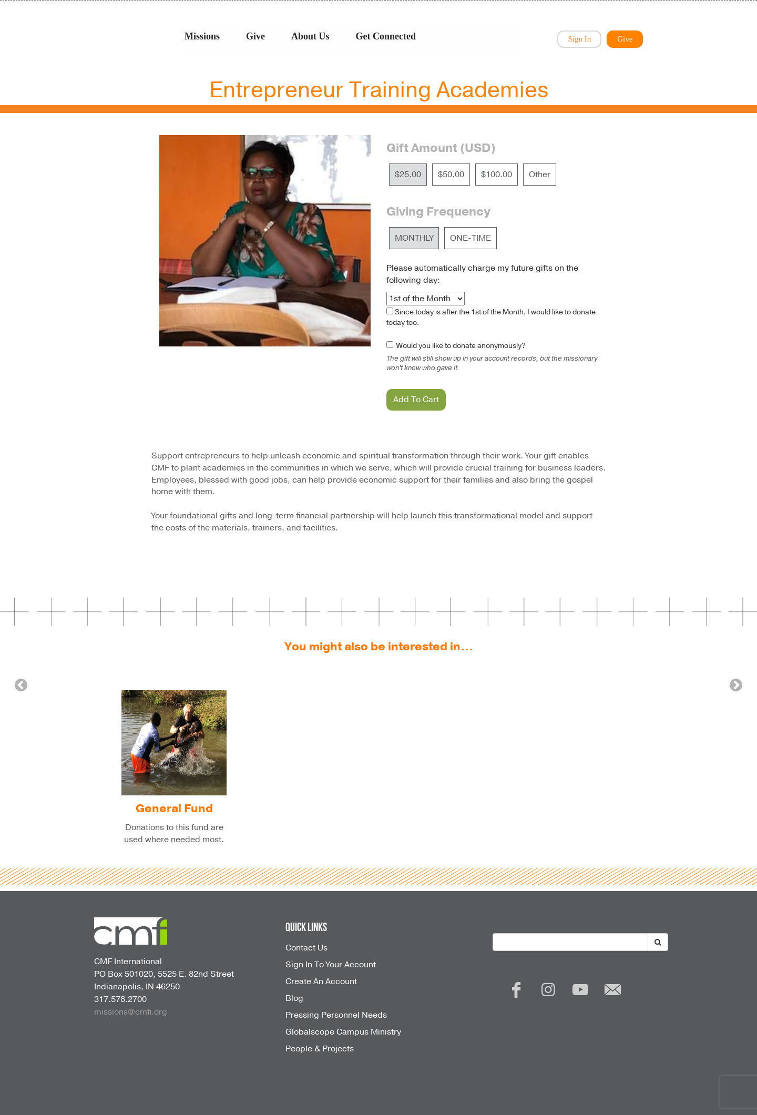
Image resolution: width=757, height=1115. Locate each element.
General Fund (174, 808)
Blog (294, 998)
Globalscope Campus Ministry (343, 1032)
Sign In (579, 39)
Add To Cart (416, 399)
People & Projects (319, 1049)
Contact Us (306, 948)
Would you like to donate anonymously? (460, 346)
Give (255, 36)
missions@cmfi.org (130, 1012)
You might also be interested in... (378, 646)
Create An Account (321, 981)
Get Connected (386, 36)
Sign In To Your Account (330, 964)
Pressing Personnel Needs (336, 1015)
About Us (310, 36)
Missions (202, 36)
